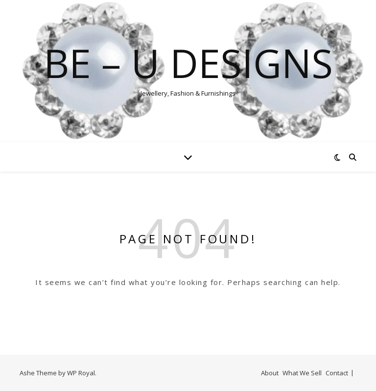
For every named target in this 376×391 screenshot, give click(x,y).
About (270, 372)
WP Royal (81, 372)
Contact (337, 372)
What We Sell (302, 372)
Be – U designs (188, 62)
